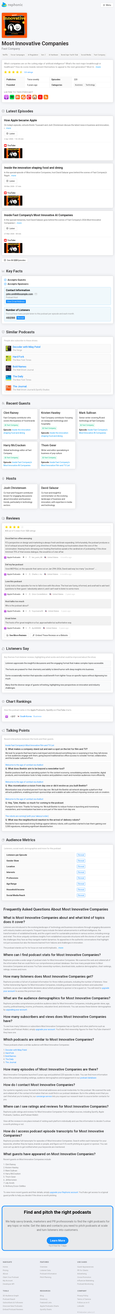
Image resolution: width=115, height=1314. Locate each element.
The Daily (18, 376)
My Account (7, 1278)
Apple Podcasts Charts (49, 1303)
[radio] (5, 72)
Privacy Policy (83, 1293)
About (5, 1271)
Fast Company (11, 48)
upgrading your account (16, 1010)
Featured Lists (46, 1300)
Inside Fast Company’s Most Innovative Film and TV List (30, 742)
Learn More (57, 1238)
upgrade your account (95, 988)
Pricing (5, 1268)
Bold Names (20, 366)
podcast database (87, 1078)
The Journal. (20, 386)
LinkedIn (80, 1303)
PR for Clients (83, 1268)
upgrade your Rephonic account (63, 1190)
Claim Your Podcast (11, 1275)
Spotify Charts (46, 1307)
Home (5, 1264)
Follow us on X (83, 1300)
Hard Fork (18, 356)
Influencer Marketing (85, 1278)
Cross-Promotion (84, 1275)
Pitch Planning (46, 1275)
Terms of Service (84, 1297)
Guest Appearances (85, 1264)
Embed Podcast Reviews (13, 1307)
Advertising (81, 1271)
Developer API (9, 1281)
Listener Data (45, 1268)
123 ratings (28, 72)
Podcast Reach (9, 1297)
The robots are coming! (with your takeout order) (26, 813)
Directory (43, 1297)
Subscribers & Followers (13, 1300)
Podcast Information (48, 1271)
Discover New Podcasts (12, 1303)
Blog (42, 1293)
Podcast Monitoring (85, 1281)
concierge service (39, 1097)
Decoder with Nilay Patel (26, 347)
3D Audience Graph (11, 1293)
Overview (44, 1264)
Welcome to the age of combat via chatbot (23, 762)
